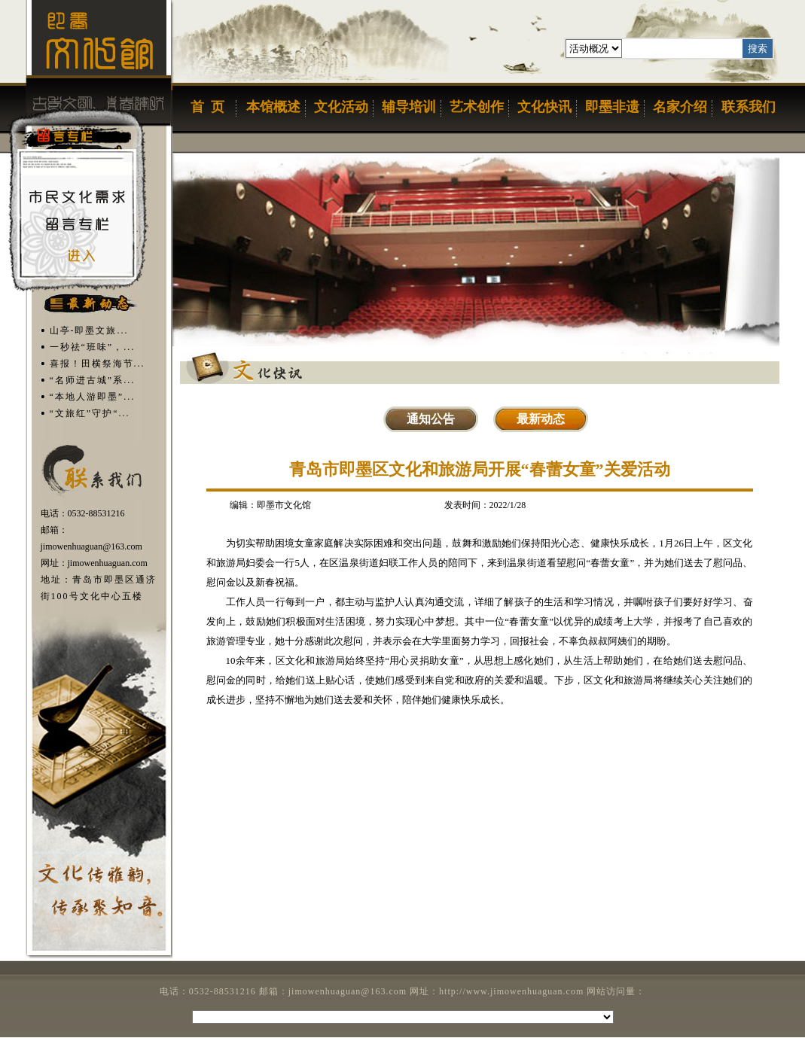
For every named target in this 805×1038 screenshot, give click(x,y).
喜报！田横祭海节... (97, 363)
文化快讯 (544, 106)
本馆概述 (273, 106)
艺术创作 (477, 106)
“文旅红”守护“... (90, 413)
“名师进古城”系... (93, 380)
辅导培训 (409, 106)
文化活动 (341, 106)
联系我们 (748, 106)
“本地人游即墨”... (93, 396)
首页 (205, 106)
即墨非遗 (612, 106)
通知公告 (431, 418)
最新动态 (541, 418)
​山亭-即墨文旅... (89, 330)
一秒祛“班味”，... (93, 347)
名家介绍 (680, 106)
